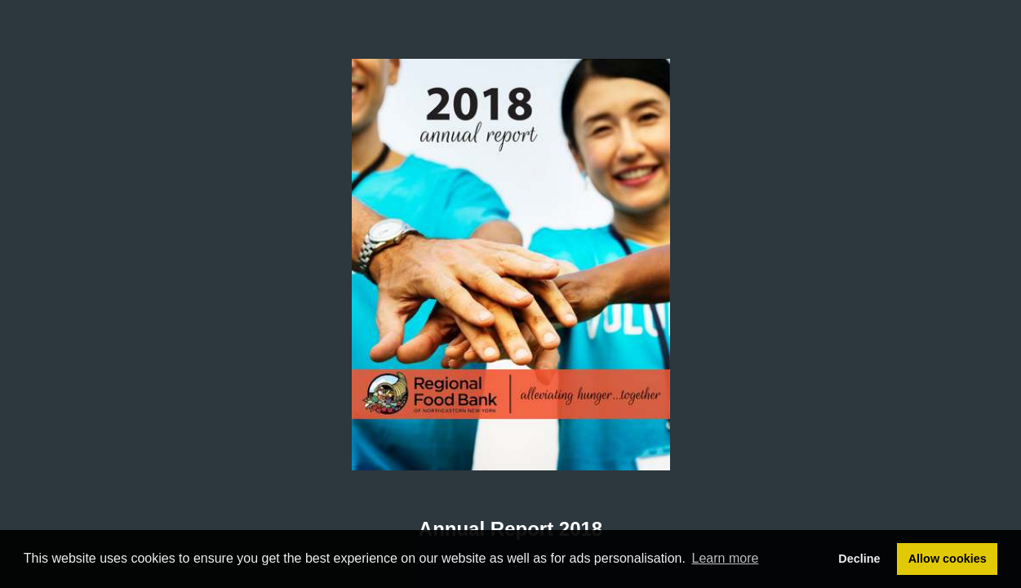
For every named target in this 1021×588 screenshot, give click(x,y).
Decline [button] (859, 558)
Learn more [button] (725, 558)
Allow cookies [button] (947, 558)
